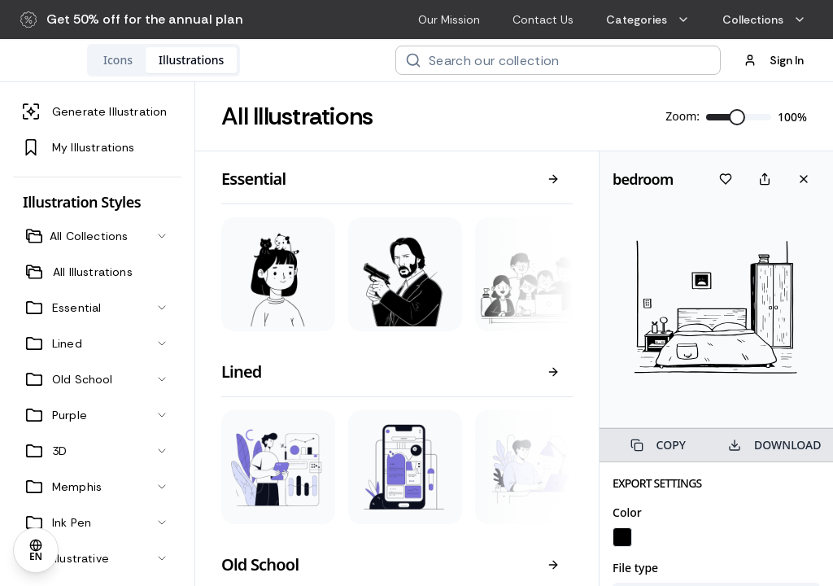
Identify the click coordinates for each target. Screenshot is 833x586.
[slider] (737, 117)
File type (635, 567)
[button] (131, 19)
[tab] (223, 60)
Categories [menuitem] (648, 19)
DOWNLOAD (774, 445)
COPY (658, 445)
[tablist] (269, 60)
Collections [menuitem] (764, 19)
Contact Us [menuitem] (543, 19)
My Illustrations (79, 147)
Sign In (774, 60)
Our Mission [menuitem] (449, 19)
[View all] (553, 179)
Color (627, 512)
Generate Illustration (95, 111)
